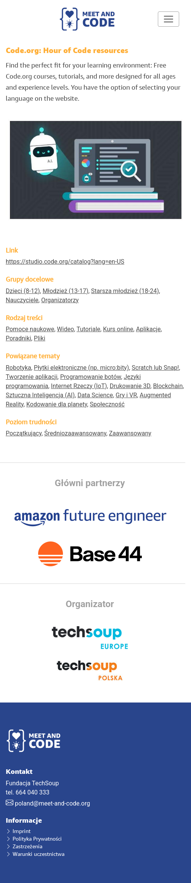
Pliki (39, 338)
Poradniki (18, 338)
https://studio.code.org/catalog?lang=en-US (65, 261)
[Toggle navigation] (168, 19)
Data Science (95, 395)
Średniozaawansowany (75, 433)
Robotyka (18, 367)
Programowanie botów (90, 376)
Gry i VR (126, 395)
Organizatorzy (60, 300)
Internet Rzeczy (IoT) (79, 386)
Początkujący (24, 433)
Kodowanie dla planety (56, 404)
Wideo (65, 329)
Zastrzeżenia (24, 846)
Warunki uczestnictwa (35, 854)
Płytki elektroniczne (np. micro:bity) (81, 367)
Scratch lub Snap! (155, 367)
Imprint (18, 831)
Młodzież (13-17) (65, 291)
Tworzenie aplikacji (32, 376)
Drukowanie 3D (130, 386)
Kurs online (118, 329)
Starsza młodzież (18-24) (125, 291)
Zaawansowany (130, 433)
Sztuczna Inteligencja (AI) (40, 395)
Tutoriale (88, 329)
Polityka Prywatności (34, 838)
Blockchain (168, 386)
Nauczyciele (22, 300)
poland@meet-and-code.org (52, 803)
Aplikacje (148, 329)
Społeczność (107, 404)
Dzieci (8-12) (23, 291)
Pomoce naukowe (30, 329)
